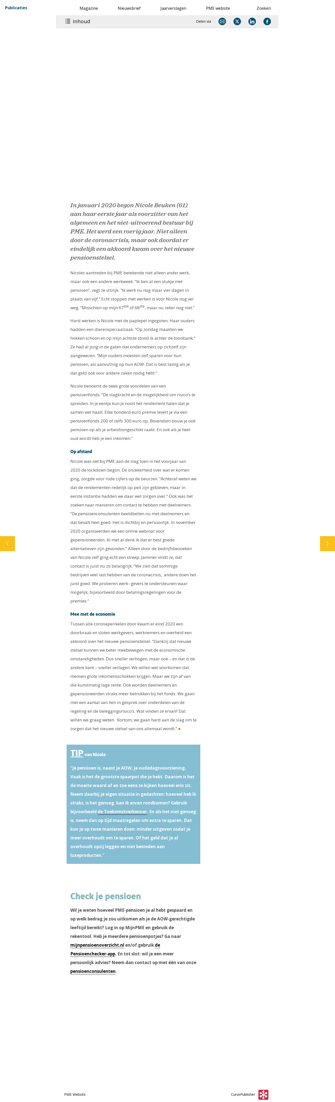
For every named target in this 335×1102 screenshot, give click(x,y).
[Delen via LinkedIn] (252, 21)
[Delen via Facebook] (267, 21)
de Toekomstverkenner (122, 811)
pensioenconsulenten (92, 971)
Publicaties (16, 7)
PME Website (75, 1094)
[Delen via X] (237, 21)
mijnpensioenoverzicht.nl (97, 945)
